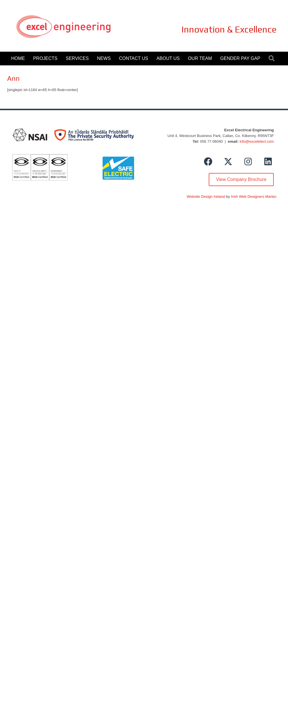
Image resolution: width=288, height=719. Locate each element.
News (104, 58)
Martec (271, 196)
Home (18, 58)
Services (77, 58)
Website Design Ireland (206, 196)
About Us (168, 58)
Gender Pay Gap (240, 58)
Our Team (200, 58)
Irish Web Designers (247, 196)
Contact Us (133, 58)
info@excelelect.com (257, 141)
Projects (45, 58)
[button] (208, 161)
